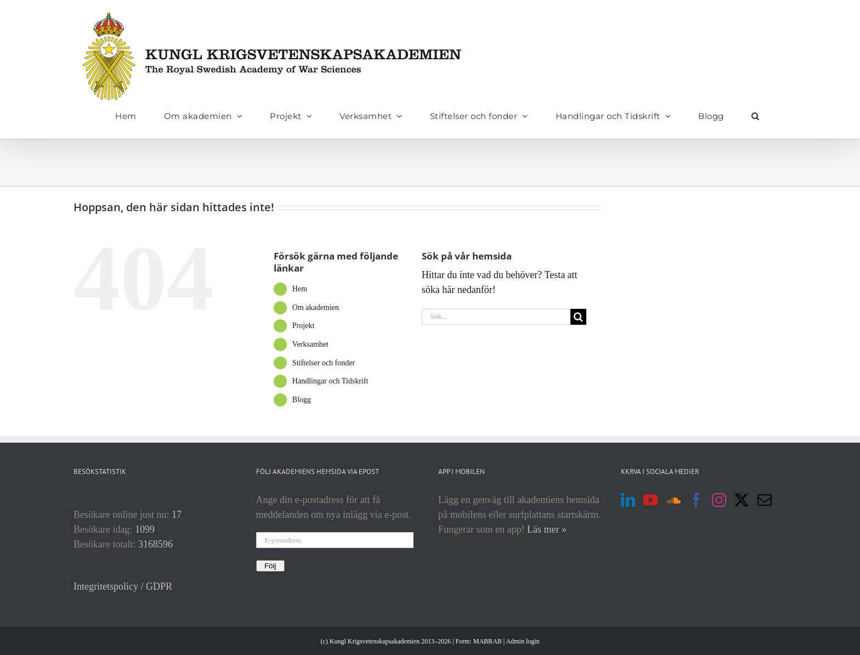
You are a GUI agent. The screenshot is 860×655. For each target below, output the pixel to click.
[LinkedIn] (628, 500)
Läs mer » (547, 529)
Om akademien (315, 307)
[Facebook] (696, 500)
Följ (270, 566)
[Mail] (764, 500)
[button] (755, 116)
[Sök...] (496, 317)
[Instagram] (719, 500)
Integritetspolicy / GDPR (122, 586)
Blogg (301, 400)
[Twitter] (741, 500)
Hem (299, 289)
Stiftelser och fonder (323, 363)
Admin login (523, 641)
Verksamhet (310, 344)
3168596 (155, 544)
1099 (145, 529)
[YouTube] (650, 500)
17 (177, 514)
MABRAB (487, 641)
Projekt (303, 325)
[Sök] (578, 317)
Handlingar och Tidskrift (330, 381)
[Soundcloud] (673, 500)
